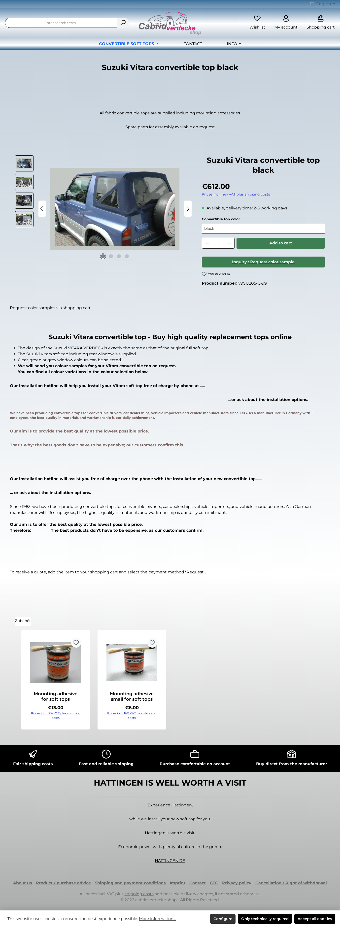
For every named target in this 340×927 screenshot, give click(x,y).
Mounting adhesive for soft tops (55, 696)
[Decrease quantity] (207, 243)
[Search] (123, 23)
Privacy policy (236, 883)
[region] (103, 208)
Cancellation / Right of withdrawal (291, 883)
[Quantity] (218, 243)
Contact (197, 883)
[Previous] (42, 209)
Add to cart (280, 243)
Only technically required (265, 918)
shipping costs (139, 894)
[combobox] (61, 23)
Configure (222, 918)
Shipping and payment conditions (130, 883)
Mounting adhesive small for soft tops (132, 696)
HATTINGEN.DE (170, 860)
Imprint (177, 883)
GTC (214, 883)
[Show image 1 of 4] (103, 256)
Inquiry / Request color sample (263, 262)
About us (22, 883)
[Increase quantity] (229, 243)
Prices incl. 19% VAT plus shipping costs (236, 194)
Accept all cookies (315, 918)
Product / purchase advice (63, 883)
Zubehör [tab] (23, 620)
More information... (157, 918)
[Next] (188, 209)
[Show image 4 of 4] (127, 256)
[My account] (286, 23)
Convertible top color (221, 219)
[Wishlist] (257, 23)
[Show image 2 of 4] (111, 256)
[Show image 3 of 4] (119, 256)
